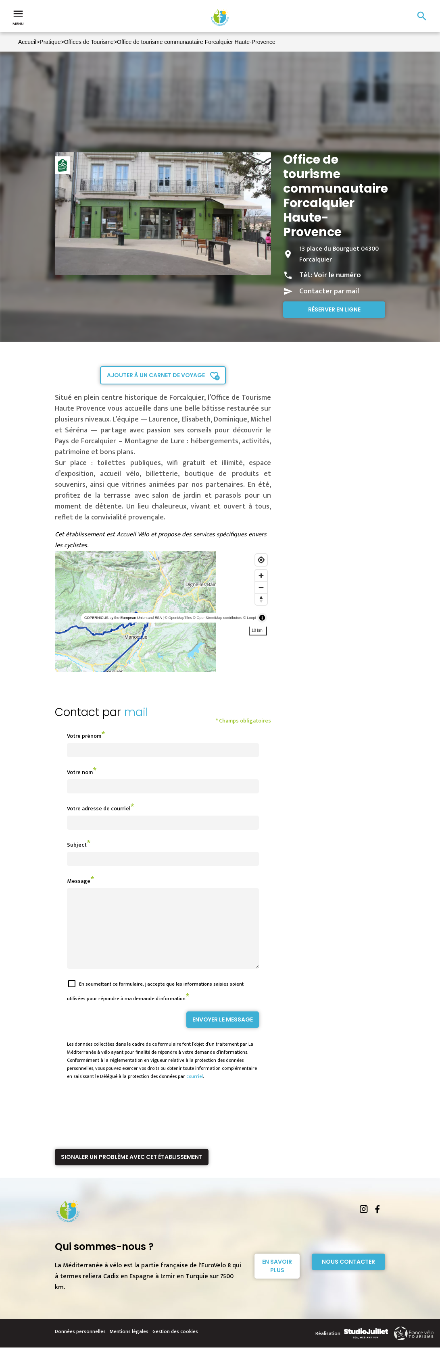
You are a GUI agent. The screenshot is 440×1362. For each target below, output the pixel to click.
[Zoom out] (261, 587)
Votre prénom (84, 736)
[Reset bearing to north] (261, 599)
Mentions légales (129, 1345)
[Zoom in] (261, 575)
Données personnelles (80, 1345)
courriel (194, 1091)
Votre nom (80, 772)
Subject (77, 844)
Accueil (27, 42)
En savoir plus (277, 1280)
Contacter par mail (329, 291)
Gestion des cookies (175, 1345)
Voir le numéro (337, 275)
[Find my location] (261, 560)
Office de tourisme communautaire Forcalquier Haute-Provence (196, 42)
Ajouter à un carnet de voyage (156, 375)
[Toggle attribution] (262, 618)
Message (78, 881)
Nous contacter (348, 1276)
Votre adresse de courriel (98, 808)
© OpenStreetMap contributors (217, 618)
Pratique (50, 42)
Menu (18, 17)
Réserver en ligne (334, 309)
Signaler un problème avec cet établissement (131, 1171)
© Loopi (249, 618)
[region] (163, 611)
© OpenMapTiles (178, 618)
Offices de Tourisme (89, 42)
